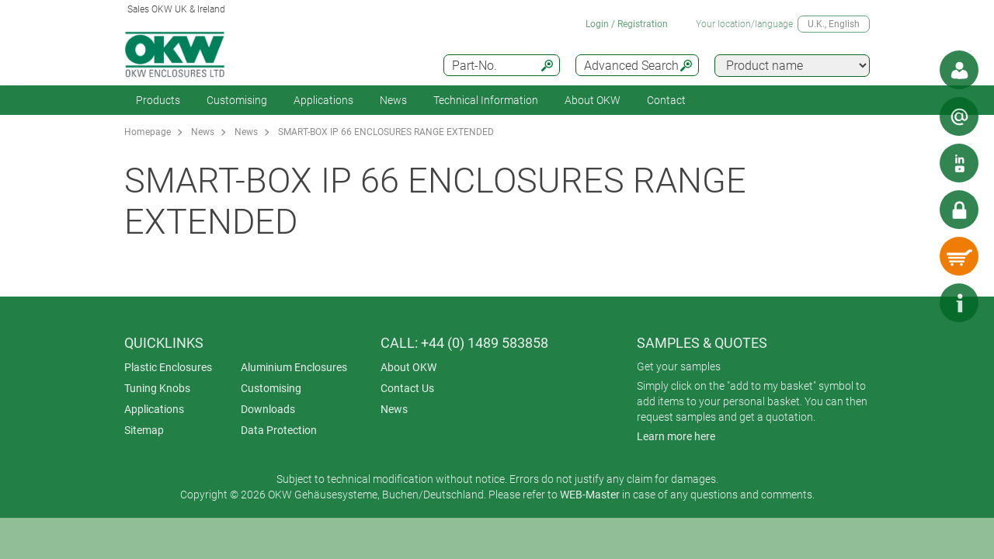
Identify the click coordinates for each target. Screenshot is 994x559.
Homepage (147, 132)
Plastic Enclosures (168, 367)
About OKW (408, 367)
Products (158, 100)
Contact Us (407, 388)
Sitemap (144, 430)
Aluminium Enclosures (294, 367)
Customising (237, 100)
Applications (323, 100)
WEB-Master (590, 494)
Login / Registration (627, 24)
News (393, 100)
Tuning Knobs (157, 388)
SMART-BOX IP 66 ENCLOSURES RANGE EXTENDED (386, 132)
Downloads (268, 409)
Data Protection (279, 430)
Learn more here (676, 436)
